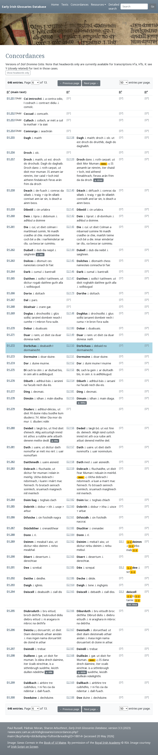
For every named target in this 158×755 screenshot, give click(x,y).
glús (56, 313)
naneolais (30, 265)
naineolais (83, 265)
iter (36, 176)
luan (96, 481)
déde (92, 578)
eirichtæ (82, 668)
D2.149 (70, 334)
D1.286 (11, 517)
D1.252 (11, 113)
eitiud (51, 611)
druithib (99, 142)
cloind (31, 642)
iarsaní (111, 381)
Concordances (79, 4)
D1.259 (11, 209)
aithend (96, 172)
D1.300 (11, 697)
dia (44, 250)
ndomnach (30, 481)
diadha (58, 398)
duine (51, 356)
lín (50, 195)
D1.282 (11, 461)
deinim (97, 546)
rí (88, 535)
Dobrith (29, 506)
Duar (27, 335)
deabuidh (43, 592)
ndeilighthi (94, 676)
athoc (31, 436)
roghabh (88, 282)
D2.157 (70, 447)
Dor (26, 363)
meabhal (29, 550)
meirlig (28, 477)
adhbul (28, 220)
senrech (107, 485)
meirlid (111, 473)
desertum (41, 557)
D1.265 (11, 278)
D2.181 (70, 391)
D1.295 (11, 610)
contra (52, 99)
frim (26, 184)
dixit (26, 172)
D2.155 (70, 398)
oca (96, 436)
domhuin (106, 216)
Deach (28, 190)
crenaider (97, 528)
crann (42, 307)
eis (102, 385)
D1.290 (11, 556)
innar (98, 239)
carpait (106, 159)
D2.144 (70, 249)
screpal (89, 567)
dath (58, 447)
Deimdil (29, 649)
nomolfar (30, 451)
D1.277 (11, 391)
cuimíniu (50, 243)
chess (107, 261)
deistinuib (37, 634)
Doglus (28, 313)
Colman (104, 227)
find (54, 428)
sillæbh (110, 195)
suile (55, 322)
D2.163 (70, 556)
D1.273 (11, 356)
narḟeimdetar (51, 239)
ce (88, 235)
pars (34, 300)
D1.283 (11, 468)
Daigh (28, 585)
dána (41, 660)
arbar (82, 511)
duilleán (82, 676)
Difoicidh (83, 517)
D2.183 (70, 528)
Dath (27, 447)
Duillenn (29, 656)
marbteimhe (51, 235)
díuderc (38, 421)
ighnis (38, 585)
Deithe (28, 578)
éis (49, 385)
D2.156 (70, 428)
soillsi (41, 278)
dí (98, 216)
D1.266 (11, 293)
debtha (85, 623)
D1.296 (11, 629)
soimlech (29, 489)
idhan (40, 398)
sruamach (42, 489)
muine (96, 363)
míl (25, 493)
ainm (27, 203)
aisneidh (104, 462)
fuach (43, 190)
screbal (37, 567)
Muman (94, 163)
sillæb (27, 195)
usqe (58, 506)
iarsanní (89, 317)
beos (34, 203)
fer (35, 473)
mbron (41, 322)
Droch (28, 152)
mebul (81, 550)
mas (29, 638)
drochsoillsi (43, 313)
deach (55, 199)
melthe (99, 440)
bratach (44, 485)
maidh (55, 231)
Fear (79, 473)
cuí (33, 227)
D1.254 (11, 131)
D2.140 (70, 190)
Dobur (28, 328)
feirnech (29, 485)
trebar (41, 649)
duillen (28, 672)
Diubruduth (31, 611)
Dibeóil (28, 209)
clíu (26, 243)
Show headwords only (18, 72)
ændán (57, 634)
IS (48, 172)
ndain (52, 473)
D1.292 (11, 578)
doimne (93, 220)
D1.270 (11, 328)
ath (91, 436)
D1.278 (11, 398)
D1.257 (11, 159)
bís (78, 374)
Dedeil (81, 428)
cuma (80, 322)
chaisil (111, 167)
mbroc (28, 623)
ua (31, 243)
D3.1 (121, 541)
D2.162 (70, 541)
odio (59, 99)
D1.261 (11, 226)
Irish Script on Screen (24, 747)
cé (35, 235)
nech (109, 317)
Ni (48, 231)
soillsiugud (33, 286)
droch (99, 138)
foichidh (48, 517)
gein (93, 370)
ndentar (82, 691)
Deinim (81, 542)
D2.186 (70, 578)
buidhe (52, 413)
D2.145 (70, 260)
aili (34, 374)
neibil (102, 250)
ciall (55, 592)
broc (112, 611)
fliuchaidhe (98, 469)
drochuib (33, 163)
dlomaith (97, 261)
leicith (54, 668)
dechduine (46, 697)
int (25, 436)
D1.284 (11, 499)
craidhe (28, 235)
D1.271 (11, 334)
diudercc (29, 417)
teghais (44, 500)
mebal (94, 542)
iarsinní (36, 317)
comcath (42, 114)
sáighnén (29, 254)
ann (37, 199)
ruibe (102, 436)
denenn (28, 440)
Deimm (28, 542)
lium (60, 413)
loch (50, 176)
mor (32, 172)
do (91, 142)
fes (45, 687)
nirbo (54, 546)
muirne (44, 363)
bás (48, 381)
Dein (27, 216)
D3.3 (121, 591)
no (105, 346)
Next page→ (91, 83)
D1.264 (11, 271)
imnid (58, 432)
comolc (28, 107)
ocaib (104, 664)
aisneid (54, 462)
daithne (46, 282)
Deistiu (28, 630)
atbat (80, 440)
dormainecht (32, 350)
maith (91, 138)
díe (38, 239)
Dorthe (81, 293)
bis (60, 370)
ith (50, 506)
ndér (46, 421)
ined (87, 462)
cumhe (28, 322)
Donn (27, 535)
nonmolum (105, 451)
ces (50, 261)
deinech (86, 432)
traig (37, 195)
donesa (28, 339)
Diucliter (82, 528)
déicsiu (51, 409)
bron (93, 322)
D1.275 (11, 369)
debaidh (95, 592)
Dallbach (82, 683)
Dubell (81, 250)
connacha (96, 265)
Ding (27, 391)
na (25, 385)
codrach (30, 103)
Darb (27, 272)
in (88, 322)
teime (110, 235)
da (31, 184)
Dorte (28, 293)
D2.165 (70, 591)
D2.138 (70, 137)
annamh (82, 167)
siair (45, 124)
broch (27, 615)
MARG (103, 164)
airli (108, 436)
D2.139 (70, 159)
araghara (98, 619)
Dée (79, 567)
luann (43, 481)
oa (88, 243)
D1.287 (11, 528)
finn (111, 428)
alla (61, 282)
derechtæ (83, 561)
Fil (31, 413)
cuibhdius (30, 687)
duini (88, 363)
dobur (42, 506)
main (103, 398)
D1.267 (11, 299)
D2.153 (70, 369)
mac (59, 481)
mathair (32, 124)
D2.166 (70, 610)
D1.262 (11, 249)
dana (105, 660)
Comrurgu (30, 131)
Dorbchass (84, 346)
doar (44, 356)
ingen (35, 638)
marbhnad (30, 231)
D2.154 (70, 380)
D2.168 (70, 655)
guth (55, 282)
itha (104, 506)
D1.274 (11, 363)
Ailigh (95, 432)
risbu (44, 413)
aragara (52, 619)
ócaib (32, 664)
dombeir (46, 317)
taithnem (53, 278)
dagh (108, 142)
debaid (98, 346)
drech (48, 660)
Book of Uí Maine (55, 742)
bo (45, 428)
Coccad (28, 114)
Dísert (28, 557)
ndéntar (29, 691)
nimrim (28, 176)
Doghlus (82, 313)
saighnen (82, 254)
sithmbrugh (31, 668)
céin (39, 370)
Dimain (81, 398)
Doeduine (30, 697)
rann (37, 335)
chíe (39, 235)
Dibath (28, 381)
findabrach (41, 180)
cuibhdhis (83, 687)
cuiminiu (107, 243)
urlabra (98, 209)
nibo (35, 546)
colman (51, 227)
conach (40, 265)
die (91, 239)
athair (48, 634)
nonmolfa (83, 451)
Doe (79, 697)
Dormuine (30, 356)
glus (110, 313)
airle (50, 436)
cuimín (42, 231)
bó (97, 428)
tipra (36, 216)
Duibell (28, 250)
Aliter (43, 417)
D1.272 (11, 345)
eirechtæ (42, 664)
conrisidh (82, 199)
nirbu (89, 546)
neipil (50, 250)
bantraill (50, 272)
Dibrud (91, 615)
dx (78, 432)
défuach (94, 190)
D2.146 (70, 271)
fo (36, 485)
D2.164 (70, 585)
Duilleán (82, 656)
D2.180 (70, 328)
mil (78, 493)
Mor (85, 163)
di (92, 642)
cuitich (110, 432)
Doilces (28, 261)
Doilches (82, 261)
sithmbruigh (101, 668)
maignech (55, 489)
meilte (38, 440)
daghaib (57, 163)
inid (56, 176)
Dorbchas (30, 346)
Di (78, 370)
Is (36, 660)
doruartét (44, 630)
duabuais (94, 328)
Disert (81, 557)
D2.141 (70, 209)
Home (55, 4)
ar (48, 120)
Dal (26, 300)
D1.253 (11, 120)
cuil (61, 120)
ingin (99, 638)
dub (39, 250)
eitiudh (103, 611)
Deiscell (29, 592)
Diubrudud (49, 615)
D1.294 (11, 591)
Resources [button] (97, 4)
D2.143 (70, 226)
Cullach (29, 120)
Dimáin (28, 398)
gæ (49, 307)
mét (53, 120)
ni (45, 619)
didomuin (49, 216)
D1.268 (11, 306)
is (50, 199)
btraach (97, 485)
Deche (81, 578)
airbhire (97, 683)
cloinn (98, 642)
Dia (50, 417)
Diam (27, 634)
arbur (27, 511)
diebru (28, 619)
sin (46, 199)
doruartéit (54, 638)
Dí (25, 370)
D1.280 (11, 428)
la (25, 124)
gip (99, 195)
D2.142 (70, 216)
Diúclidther (31, 528)
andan (81, 638)
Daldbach (30, 683)
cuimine (94, 231)
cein (29, 374)
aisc (51, 542)
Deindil (81, 649)
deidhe (40, 578)
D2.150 (70, 345)
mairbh (101, 235)
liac (87, 500)
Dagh (27, 138)
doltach (94, 293)
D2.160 (70, 506)
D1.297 (11, 648)
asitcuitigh (48, 432)
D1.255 (11, 137)
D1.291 (11, 567)
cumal (90, 272)
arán (59, 180)
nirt (53, 451)
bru (45, 611)
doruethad (100, 630)
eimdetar (108, 239)
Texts (64, 4)
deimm (43, 546)
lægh (40, 428)
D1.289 (11, 541)
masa (91, 638)
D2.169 (70, 682)
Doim (80, 500)
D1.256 (11, 152)
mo (48, 451)
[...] (129, 542)
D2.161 (70, 517)
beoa (36, 243)
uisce (113, 506)
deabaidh (46, 346)
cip (46, 195)
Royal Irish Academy (108, 742)
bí (47, 265)
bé (31, 239)
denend (89, 440)
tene (91, 585)
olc (108, 138)
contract (44, 103)
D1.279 (11, 409)
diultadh (107, 370)
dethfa (36, 615)
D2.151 (70, 356)
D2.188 (70, 697)
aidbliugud (46, 374)
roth (45, 167)
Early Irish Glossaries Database (24, 7)
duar (58, 335)
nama (43, 638)
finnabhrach (84, 176)
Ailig (38, 432)
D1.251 (11, 98)
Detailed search (113, 6)
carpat (52, 167)
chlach (106, 500)
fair (51, 265)
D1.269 (11, 313)
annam (55, 172)
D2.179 (70, 293)
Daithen (29, 278)
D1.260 (11, 216)
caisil (42, 176)
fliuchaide (45, 469)
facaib (84, 385)
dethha (81, 615)
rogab (36, 282)
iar (61, 172)
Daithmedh (31, 462)
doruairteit (84, 642)
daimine (58, 660)
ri (35, 535)
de (37, 190)
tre (51, 683)
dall (39, 691)
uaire (37, 447)
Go (152, 6)
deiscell (131, 592)
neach (56, 317)
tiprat (90, 216)
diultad (52, 370)
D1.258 (11, 190)
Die (26, 227)
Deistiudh (83, 630)
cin (38, 209)
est (79, 142)
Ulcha (37, 477)
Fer (109, 656)
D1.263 (11, 260)
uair (61, 451)
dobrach (47, 477)
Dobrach (29, 469)
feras (51, 180)
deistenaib (96, 634)
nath (37, 339)
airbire (44, 683)
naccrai (81, 521)
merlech (86, 493)
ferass (97, 176)
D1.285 (11, 506)
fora (49, 322)
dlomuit (42, 261)
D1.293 (11, 585)
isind (103, 432)
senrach (55, 485)
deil (107, 440)
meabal (41, 542)
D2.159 (70, 468)
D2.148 (70, 313)
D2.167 (70, 629)
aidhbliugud (103, 374)
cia (52, 335)
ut (113, 138)
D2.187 (70, 648)
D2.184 (70, 534)
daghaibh (83, 146)
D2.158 (70, 461)
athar (109, 642)
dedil (46, 440)
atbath (57, 436)
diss (112, 592)
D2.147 (70, 278)
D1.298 (11, 655)
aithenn (28, 180)
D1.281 (11, 447)
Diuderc (29, 409)
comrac (55, 190)
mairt (105, 481)
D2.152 (70, 363)
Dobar (81, 328)
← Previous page (69, 83)
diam (86, 634)
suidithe (44, 668)
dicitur (28, 282)
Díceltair (29, 307)
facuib (32, 385)
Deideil (28, 428)
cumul (38, 272)
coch (26, 239)
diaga (110, 398)
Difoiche (29, 517)
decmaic (38, 391)
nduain (99, 473)
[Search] (134, 6)
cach (30, 370)
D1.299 (11, 682)
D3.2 (121, 567)
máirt (52, 481)
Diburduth (84, 611)
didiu (53, 103)
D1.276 (11, 380)
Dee (26, 567)
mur (26, 421)
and (91, 199)
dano (35, 167)
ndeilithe (38, 672)
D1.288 (11, 534)
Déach (81, 190)
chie (92, 235)
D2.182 (70, 499)
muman (41, 172)
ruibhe (42, 436)
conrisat (29, 199)
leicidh (103, 672)
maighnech (109, 489)
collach (41, 120)
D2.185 (70, 567)
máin (50, 398)
